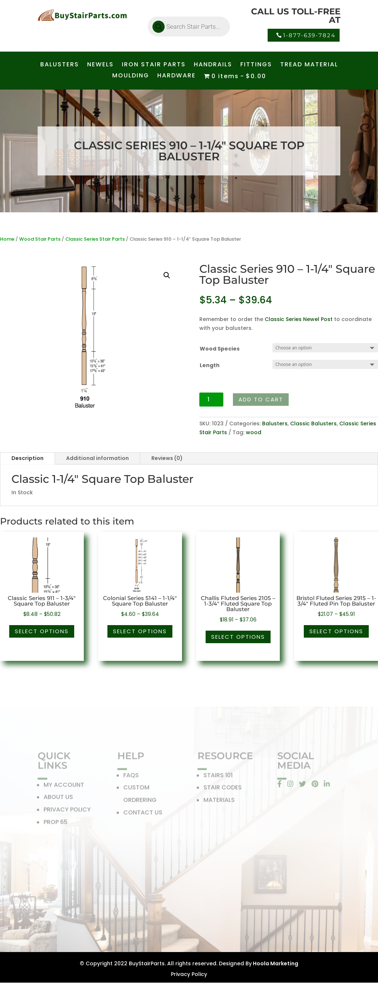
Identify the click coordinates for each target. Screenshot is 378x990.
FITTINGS (256, 65)
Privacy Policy (189, 974)
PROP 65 (56, 823)
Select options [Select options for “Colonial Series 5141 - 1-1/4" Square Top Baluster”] (140, 631)
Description (27, 458)
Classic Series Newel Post (299, 319)
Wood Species (220, 348)
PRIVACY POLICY (67, 811)
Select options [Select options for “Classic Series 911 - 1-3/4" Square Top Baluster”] (42, 631)
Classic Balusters (313, 423)
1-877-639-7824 (309, 35)
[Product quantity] (211, 400)
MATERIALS (219, 801)
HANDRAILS (213, 65)
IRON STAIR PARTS (154, 65)
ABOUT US (58, 799)
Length (210, 365)
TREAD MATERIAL (309, 65)
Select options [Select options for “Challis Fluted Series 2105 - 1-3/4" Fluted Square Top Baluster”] (238, 637)
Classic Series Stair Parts (95, 239)
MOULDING (130, 76)
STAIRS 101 (218, 777)
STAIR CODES (222, 789)
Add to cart (260, 399)
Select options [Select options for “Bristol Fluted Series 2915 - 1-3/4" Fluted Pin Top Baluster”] (336, 631)
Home (7, 239)
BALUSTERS (59, 65)
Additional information (97, 458)
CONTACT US (142, 814)
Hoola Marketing (275, 963)
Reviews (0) (167, 458)
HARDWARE (176, 76)
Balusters (275, 423)
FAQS (131, 777)
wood (253, 432)
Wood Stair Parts (40, 239)
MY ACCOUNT (64, 786)
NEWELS (100, 65)
